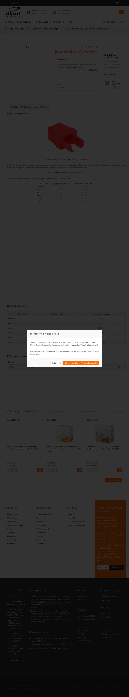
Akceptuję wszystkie (90, 363)
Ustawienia (56, 363)
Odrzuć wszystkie (71, 363)
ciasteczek (42, 342)
